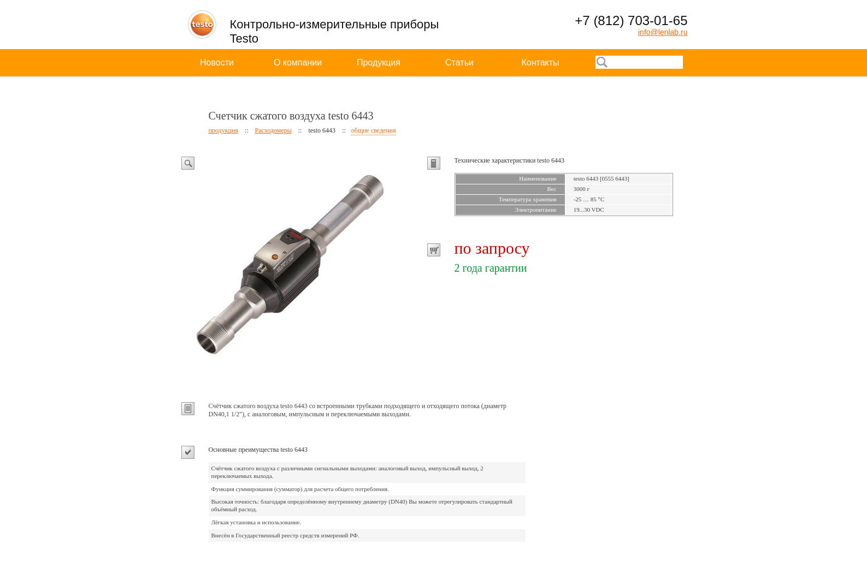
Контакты (540, 62)
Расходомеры (273, 130)
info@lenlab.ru (663, 32)
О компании (298, 62)
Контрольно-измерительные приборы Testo (334, 31)
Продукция (378, 62)
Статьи (459, 62)
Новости (217, 62)
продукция (223, 130)
